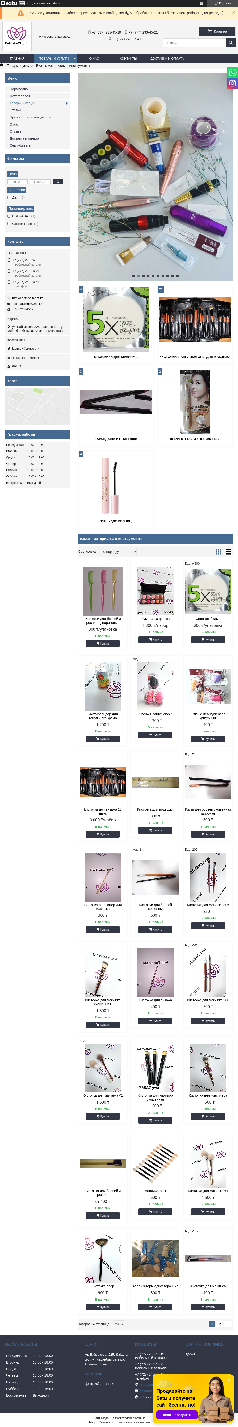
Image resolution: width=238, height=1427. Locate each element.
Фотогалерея (20, 96)
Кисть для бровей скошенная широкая (208, 811)
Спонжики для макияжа (116, 357)
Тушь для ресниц (115, 521)
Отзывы (16, 131)
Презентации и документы (30, 117)
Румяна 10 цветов (155, 619)
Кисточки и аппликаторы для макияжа (195, 357)
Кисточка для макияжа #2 (103, 1095)
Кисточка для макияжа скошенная (102, 1002)
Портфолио (19, 89)
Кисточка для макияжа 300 (208, 1000)
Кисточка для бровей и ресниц (103, 1193)
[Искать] (231, 42)
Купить (105, 643)
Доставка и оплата (167, 58)
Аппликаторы (155, 1191)
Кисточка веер (103, 1286)
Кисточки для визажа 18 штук (103, 811)
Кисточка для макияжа (208, 1286)
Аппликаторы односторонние (155, 1286)
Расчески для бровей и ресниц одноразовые (103, 621)
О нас (94, 58)
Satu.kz (139, 1418)
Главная (17, 58)
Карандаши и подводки (116, 439)
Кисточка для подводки (155, 809)
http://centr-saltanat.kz (27, 298)
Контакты (128, 58)
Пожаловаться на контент (132, 1422)
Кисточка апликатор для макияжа (103, 907)
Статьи (15, 110)
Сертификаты (20, 145)
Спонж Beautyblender (155, 714)
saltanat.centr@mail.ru (27, 303)
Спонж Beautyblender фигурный (208, 716)
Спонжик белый (208, 619)
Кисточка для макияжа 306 (208, 905)
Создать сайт (36, 3)
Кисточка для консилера (208, 1095)
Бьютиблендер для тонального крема (103, 716)
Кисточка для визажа (155, 1000)
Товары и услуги (54, 58)
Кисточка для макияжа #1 (208, 1191)
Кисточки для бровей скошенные (155, 907)
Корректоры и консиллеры (195, 439)
